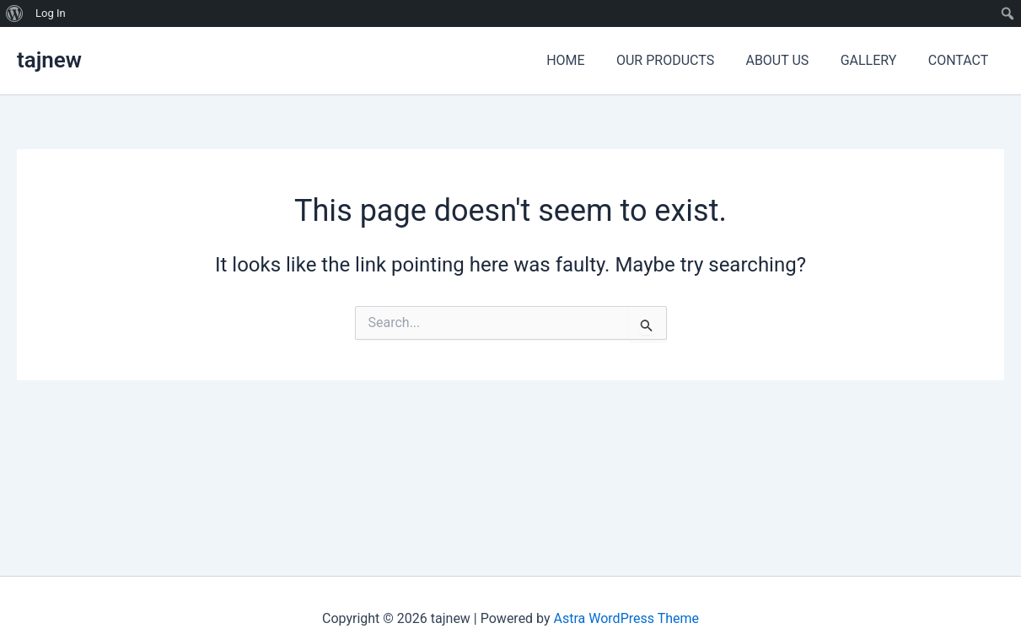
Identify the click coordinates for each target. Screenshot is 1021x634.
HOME (586, 60)
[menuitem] (15, 13)
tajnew (49, 60)
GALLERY (875, 60)
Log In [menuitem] (50, 13)
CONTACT (960, 60)
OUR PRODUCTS (681, 60)
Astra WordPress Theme (626, 618)
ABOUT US (788, 60)
